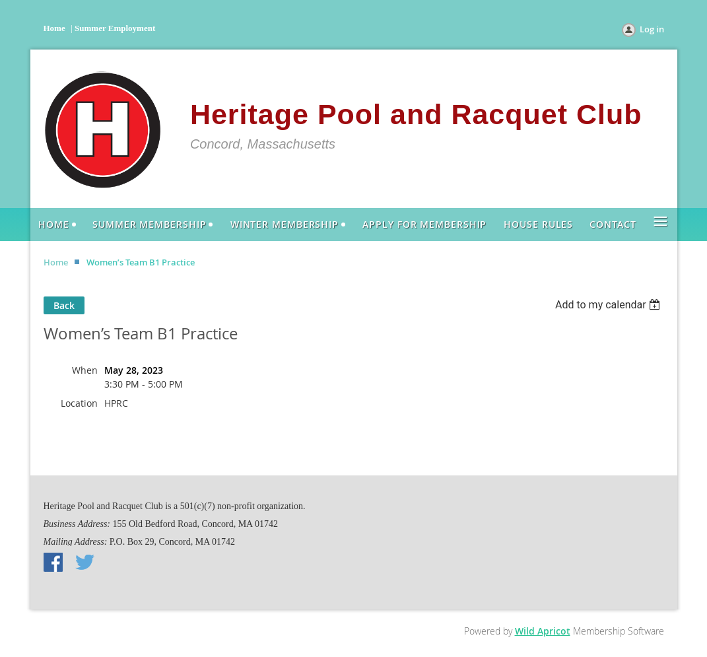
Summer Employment (115, 28)
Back (64, 305)
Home (54, 28)
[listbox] (609, 304)
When (85, 370)
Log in (652, 29)
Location (79, 403)
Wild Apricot (542, 631)
